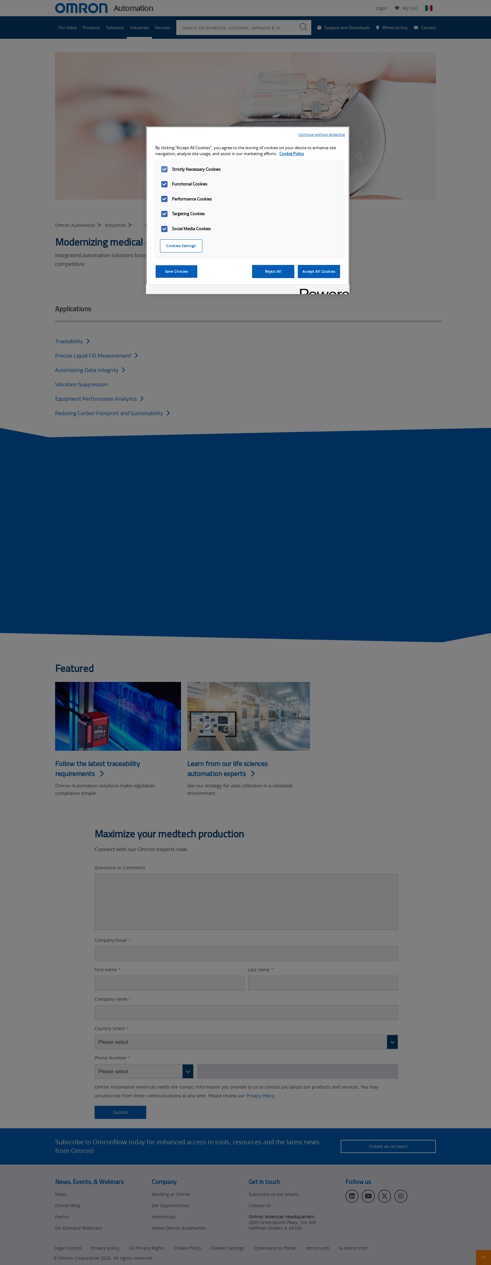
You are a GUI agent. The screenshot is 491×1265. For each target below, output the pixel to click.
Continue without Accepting (321, 134)
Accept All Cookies (318, 271)
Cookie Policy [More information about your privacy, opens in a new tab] (291, 153)
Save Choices (176, 271)
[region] (247, 210)
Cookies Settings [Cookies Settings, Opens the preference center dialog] (181, 245)
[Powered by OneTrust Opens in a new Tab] (322, 290)
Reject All (273, 271)
